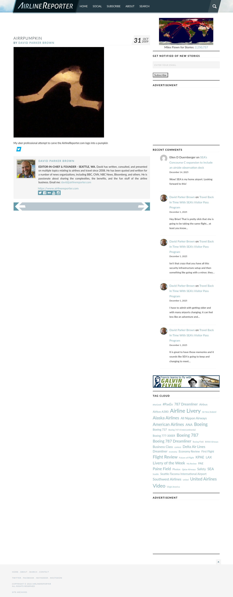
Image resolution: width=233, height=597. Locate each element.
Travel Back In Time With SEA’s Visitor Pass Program (192, 202)
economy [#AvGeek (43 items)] (173, 451)
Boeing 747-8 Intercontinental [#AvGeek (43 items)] (182, 430)
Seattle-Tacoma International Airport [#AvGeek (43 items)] (183, 473)
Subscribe (113, 6)
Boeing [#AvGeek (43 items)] (201, 424)
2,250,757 (201, 47)
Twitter (16, 578)
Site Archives (19, 592)
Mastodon (56, 578)
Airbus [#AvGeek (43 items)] (203, 404)
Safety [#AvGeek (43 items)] (201, 469)
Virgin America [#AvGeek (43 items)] (173, 487)
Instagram (42, 578)
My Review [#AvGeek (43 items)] (192, 463)
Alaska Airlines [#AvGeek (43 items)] (166, 417)
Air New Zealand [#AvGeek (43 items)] (209, 412)
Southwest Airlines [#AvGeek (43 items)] (167, 479)
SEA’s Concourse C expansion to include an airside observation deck (191, 162)
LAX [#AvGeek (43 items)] (209, 457)
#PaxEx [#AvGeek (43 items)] (168, 404)
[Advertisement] (82, 26)
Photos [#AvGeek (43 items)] (176, 469)
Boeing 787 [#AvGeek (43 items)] (187, 435)
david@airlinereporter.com (76, 182)
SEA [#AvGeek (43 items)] (210, 469)
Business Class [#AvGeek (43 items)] (163, 447)
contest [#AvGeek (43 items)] (177, 447)
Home (84, 6)
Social (97, 6)
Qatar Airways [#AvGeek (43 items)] (189, 469)
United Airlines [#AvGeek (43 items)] (203, 479)
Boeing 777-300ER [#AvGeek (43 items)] (164, 435)
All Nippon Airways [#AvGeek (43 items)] (194, 418)
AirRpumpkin (28, 38)
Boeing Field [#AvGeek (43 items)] (198, 442)
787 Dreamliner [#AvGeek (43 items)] (186, 404)
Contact (44, 572)
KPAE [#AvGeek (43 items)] (200, 457)
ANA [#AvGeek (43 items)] (189, 425)
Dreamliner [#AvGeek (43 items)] (160, 451)
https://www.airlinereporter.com (58, 188)
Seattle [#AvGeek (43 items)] (156, 474)
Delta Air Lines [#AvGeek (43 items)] (194, 446)
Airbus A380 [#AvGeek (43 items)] (161, 411)
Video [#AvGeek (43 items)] (159, 486)
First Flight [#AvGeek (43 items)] (207, 451)
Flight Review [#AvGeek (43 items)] (165, 456)
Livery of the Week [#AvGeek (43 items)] (169, 463)
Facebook (28, 578)
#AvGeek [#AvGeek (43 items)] (157, 404)
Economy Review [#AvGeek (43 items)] (189, 451)
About (130, 6)
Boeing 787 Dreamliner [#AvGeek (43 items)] (172, 441)
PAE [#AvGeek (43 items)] (200, 463)
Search (144, 6)
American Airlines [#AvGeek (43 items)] (168, 424)
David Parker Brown (36, 42)
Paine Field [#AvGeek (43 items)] (162, 468)
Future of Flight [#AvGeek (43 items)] (186, 457)
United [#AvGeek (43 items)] (186, 480)
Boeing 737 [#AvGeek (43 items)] (160, 429)
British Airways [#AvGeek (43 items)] (211, 442)
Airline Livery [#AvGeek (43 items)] (185, 410)
